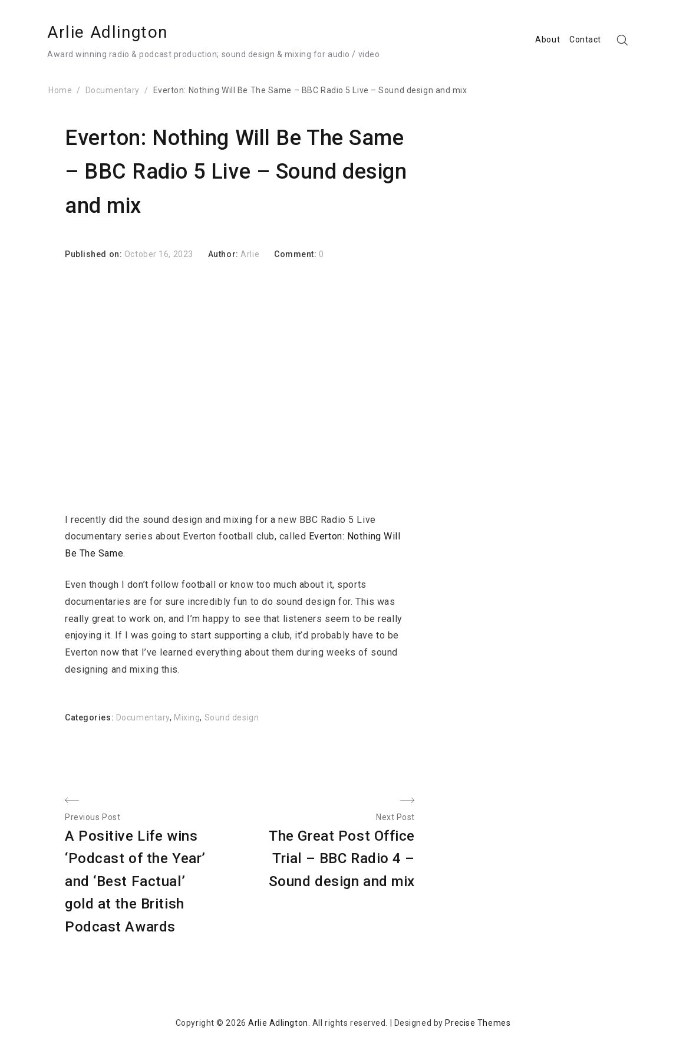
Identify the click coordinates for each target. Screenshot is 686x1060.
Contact (585, 39)
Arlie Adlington (107, 32)
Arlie (249, 254)
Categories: (90, 717)
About (547, 39)
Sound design (232, 717)
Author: (224, 254)
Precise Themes (477, 1023)
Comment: (296, 254)
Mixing (187, 717)
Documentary (143, 717)
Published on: (94, 254)
